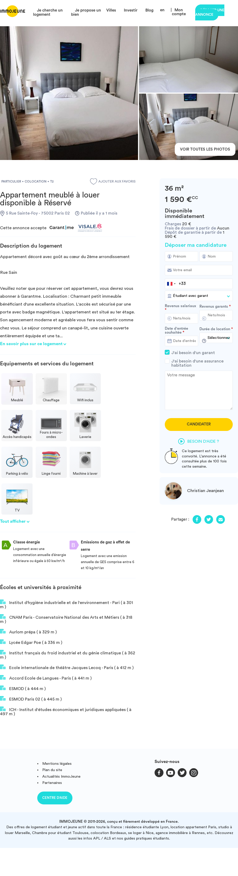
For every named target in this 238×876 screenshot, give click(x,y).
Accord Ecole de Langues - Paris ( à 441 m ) (46, 677)
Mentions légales (57, 764)
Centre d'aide (54, 797)
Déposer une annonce (209, 12)
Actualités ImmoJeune (61, 776)
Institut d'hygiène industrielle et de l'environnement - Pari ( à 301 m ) (66, 604)
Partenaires (52, 783)
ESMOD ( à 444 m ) (23, 688)
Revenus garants (213, 306)
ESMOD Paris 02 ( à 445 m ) (31, 698)
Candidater (199, 424)
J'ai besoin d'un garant (199, 352)
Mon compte (179, 12)
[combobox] (171, 284)
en (162, 10)
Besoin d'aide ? (198, 441)
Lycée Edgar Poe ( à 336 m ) (31, 642)
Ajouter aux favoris (113, 181)
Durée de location (214, 329)
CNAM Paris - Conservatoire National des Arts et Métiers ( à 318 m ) (66, 619)
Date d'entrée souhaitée (176, 330)
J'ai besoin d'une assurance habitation (199, 363)
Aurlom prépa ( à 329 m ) (28, 631)
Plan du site (52, 770)
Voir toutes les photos (205, 149)
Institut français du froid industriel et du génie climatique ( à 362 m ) (67, 654)
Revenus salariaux (180, 306)
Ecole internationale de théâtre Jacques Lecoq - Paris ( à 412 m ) (67, 667)
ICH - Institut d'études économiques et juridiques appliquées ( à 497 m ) (65, 711)
